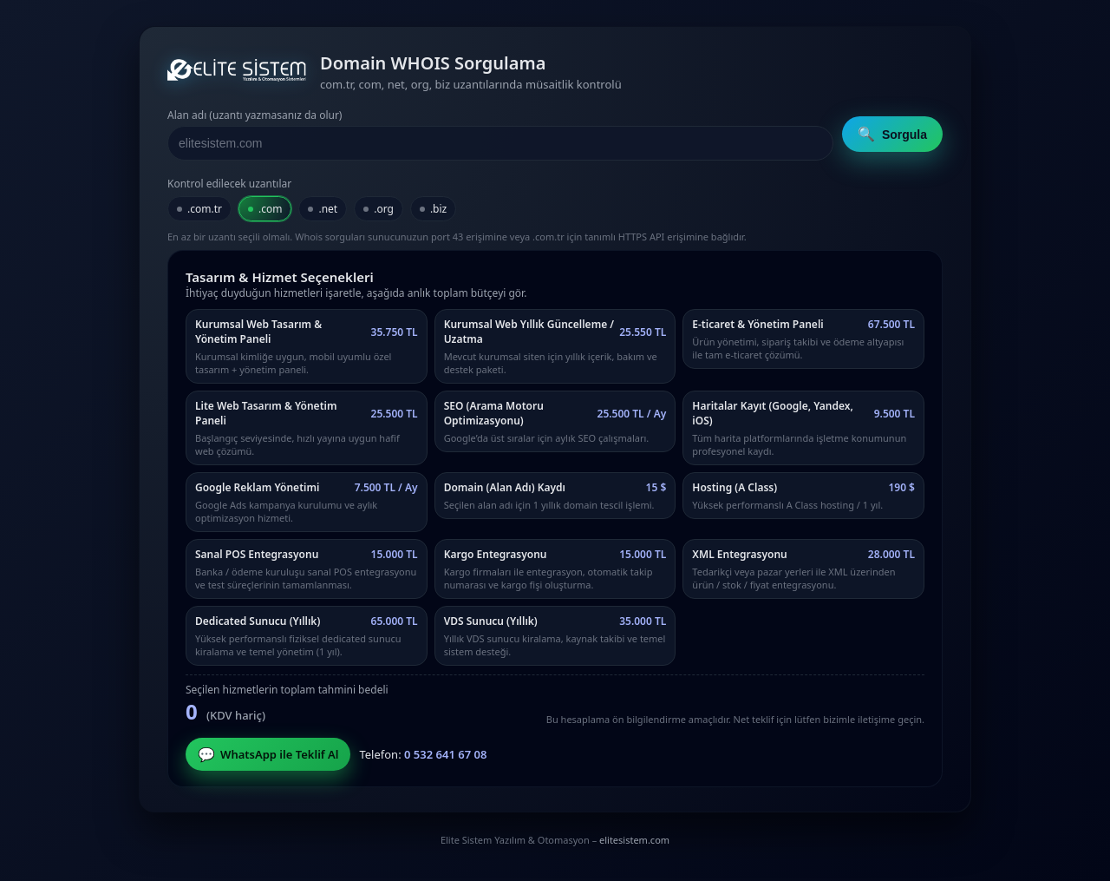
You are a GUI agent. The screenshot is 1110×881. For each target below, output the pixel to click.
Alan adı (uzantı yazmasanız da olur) (254, 115)
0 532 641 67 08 (445, 754)
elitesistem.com (634, 839)
